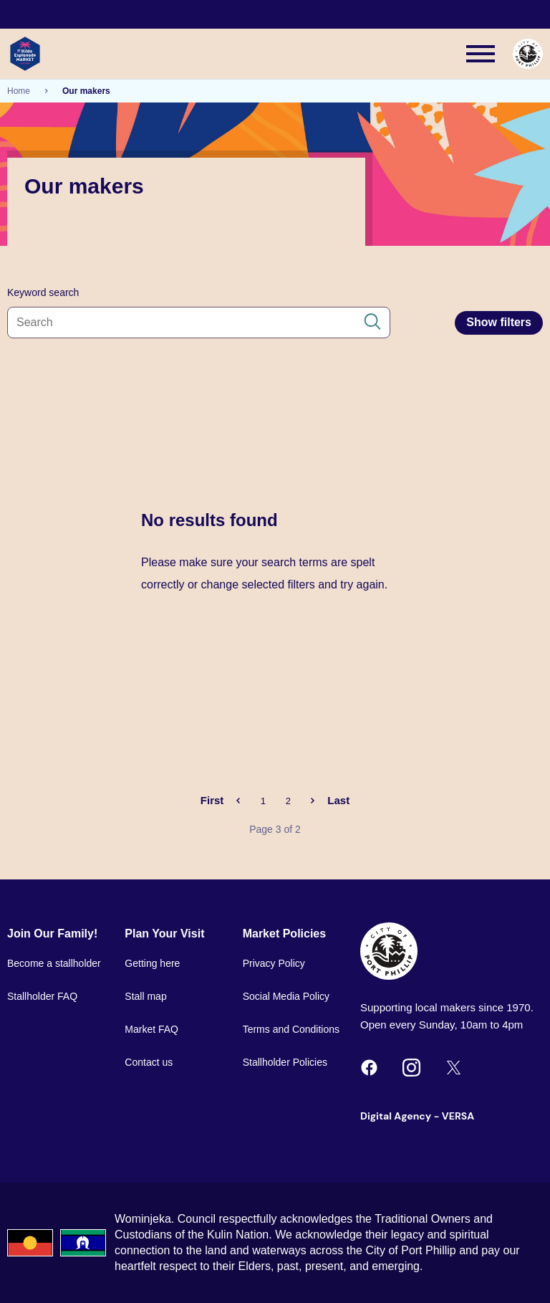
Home (18, 91)
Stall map (145, 996)
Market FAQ (151, 1029)
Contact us (149, 1062)
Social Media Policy (286, 996)
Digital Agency (395, 1115)
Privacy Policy (274, 963)
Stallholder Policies (285, 1062)
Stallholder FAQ (42, 996)
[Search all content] (198, 322)
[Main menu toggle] (480, 54)
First (212, 800)
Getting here (152, 963)
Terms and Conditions (291, 1029)
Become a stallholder (54, 963)
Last (338, 800)
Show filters (498, 322)
